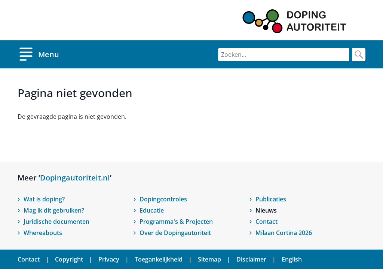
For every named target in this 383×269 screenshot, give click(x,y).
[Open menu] (38, 54)
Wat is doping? (44, 199)
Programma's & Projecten (176, 221)
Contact (266, 221)
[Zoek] (358, 54)
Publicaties (270, 199)
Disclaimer (251, 259)
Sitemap (209, 259)
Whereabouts (43, 233)
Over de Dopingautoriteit (175, 233)
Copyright (69, 259)
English (292, 259)
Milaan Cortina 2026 (283, 233)
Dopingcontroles (163, 199)
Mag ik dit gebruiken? (54, 210)
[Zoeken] (283, 54)
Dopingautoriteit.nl (75, 178)
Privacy (108, 259)
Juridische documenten (56, 221)
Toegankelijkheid (159, 259)
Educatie (152, 210)
